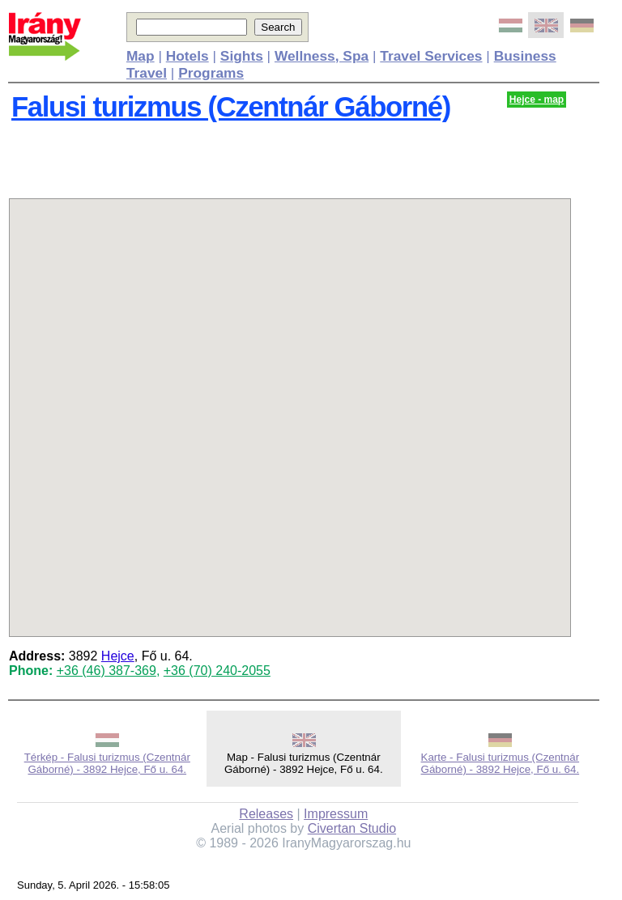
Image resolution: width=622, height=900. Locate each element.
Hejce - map (536, 99)
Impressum (336, 814)
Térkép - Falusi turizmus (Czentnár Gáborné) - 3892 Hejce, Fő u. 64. (107, 763)
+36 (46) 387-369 (106, 670)
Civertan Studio (352, 828)
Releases (266, 814)
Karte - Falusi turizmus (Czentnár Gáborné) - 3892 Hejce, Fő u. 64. (500, 763)
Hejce (117, 656)
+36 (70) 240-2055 (217, 670)
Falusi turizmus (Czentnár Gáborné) (230, 106)
